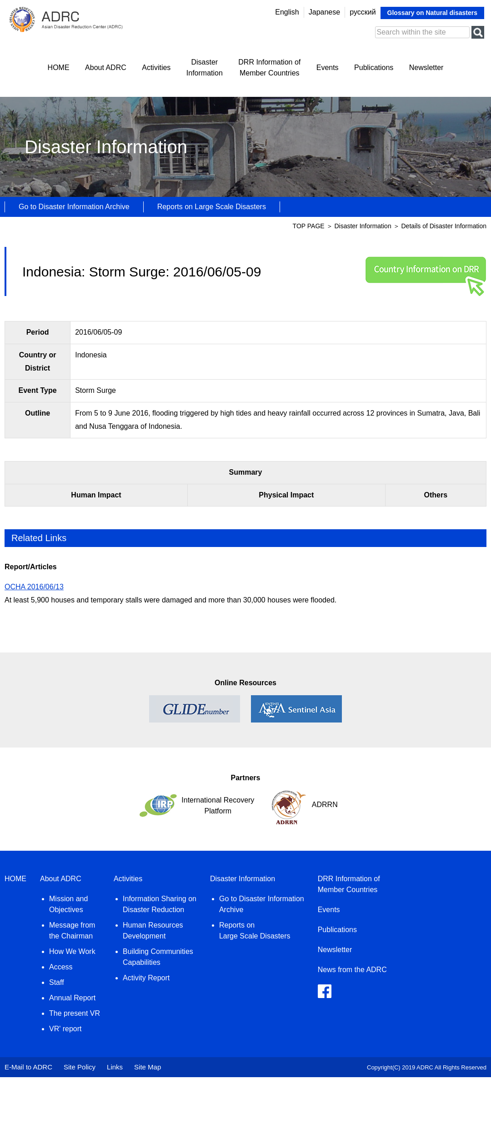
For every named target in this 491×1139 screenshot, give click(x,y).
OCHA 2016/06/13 (34, 587)
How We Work (72, 951)
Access (61, 967)
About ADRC (105, 67)
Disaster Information (363, 226)
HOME (59, 67)
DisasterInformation (204, 67)
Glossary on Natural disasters (432, 12)
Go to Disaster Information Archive (74, 207)
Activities (156, 67)
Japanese (324, 12)
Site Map (147, 1067)
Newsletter (426, 67)
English (287, 12)
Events (327, 67)
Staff (56, 982)
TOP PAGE (309, 226)
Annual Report (72, 998)
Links (115, 1067)
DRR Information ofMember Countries (269, 67)
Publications (373, 67)
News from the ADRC (352, 969)
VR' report (65, 1029)
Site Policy (79, 1067)
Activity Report (146, 978)
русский (363, 12)
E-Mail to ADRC (28, 1067)
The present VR (74, 1013)
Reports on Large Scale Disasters (211, 207)
